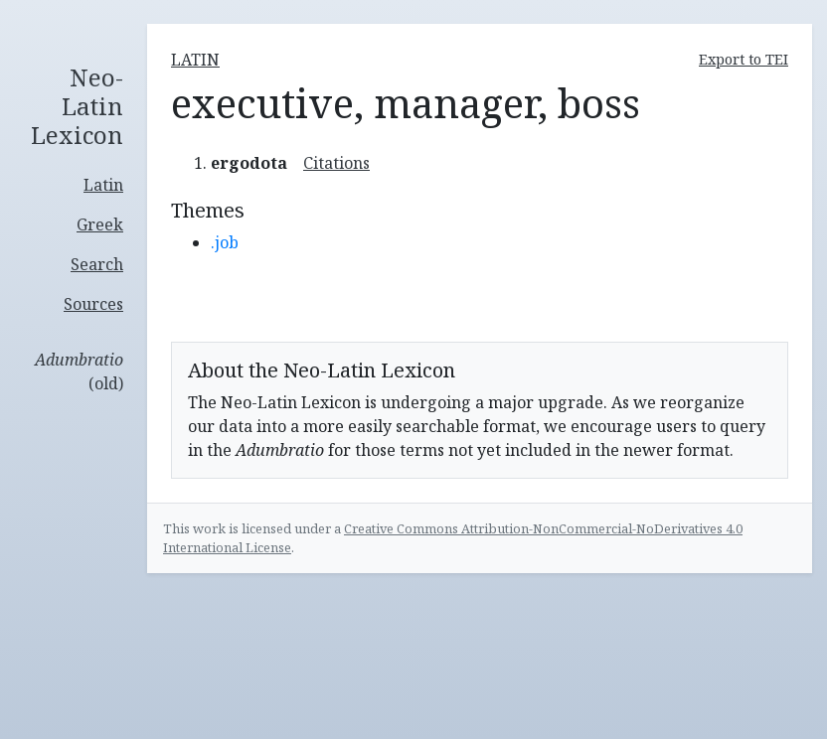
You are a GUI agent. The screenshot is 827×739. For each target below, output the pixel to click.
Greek (100, 224)
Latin (103, 185)
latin (195, 60)
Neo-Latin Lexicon (77, 106)
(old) (79, 371)
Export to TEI (743, 59)
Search (97, 264)
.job (225, 242)
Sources (93, 304)
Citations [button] (336, 163)
